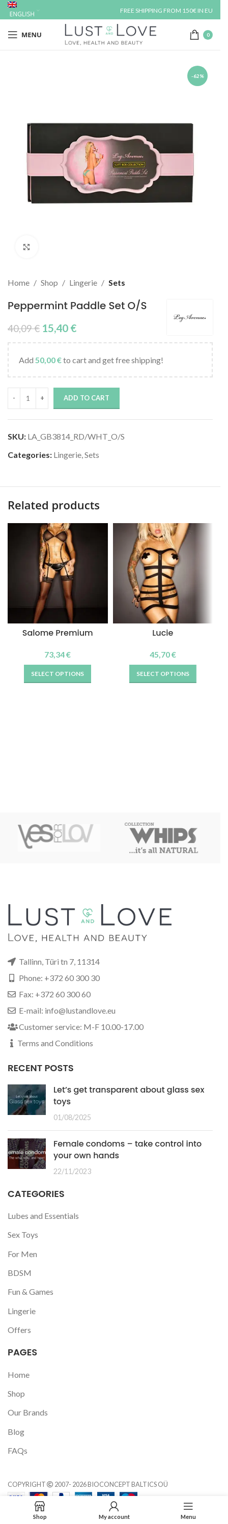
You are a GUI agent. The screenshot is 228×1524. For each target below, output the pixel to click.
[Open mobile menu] (25, 34)
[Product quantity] (28, 398)
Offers (19, 1330)
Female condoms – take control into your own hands (127, 1149)
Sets (116, 282)
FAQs (17, 1450)
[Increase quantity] (42, 398)
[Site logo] (110, 33)
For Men (22, 1254)
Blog (16, 1431)
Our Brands (28, 1412)
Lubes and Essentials (43, 1215)
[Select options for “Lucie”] (162, 674)
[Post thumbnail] (27, 1103)
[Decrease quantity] (14, 398)
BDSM (20, 1272)
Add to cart (86, 398)
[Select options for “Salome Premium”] (57, 674)
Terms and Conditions (55, 1043)
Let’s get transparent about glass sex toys (128, 1095)
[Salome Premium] (58, 573)
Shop (49, 282)
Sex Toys (23, 1234)
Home (19, 282)
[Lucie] (163, 573)
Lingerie (83, 282)
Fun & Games (30, 1291)
